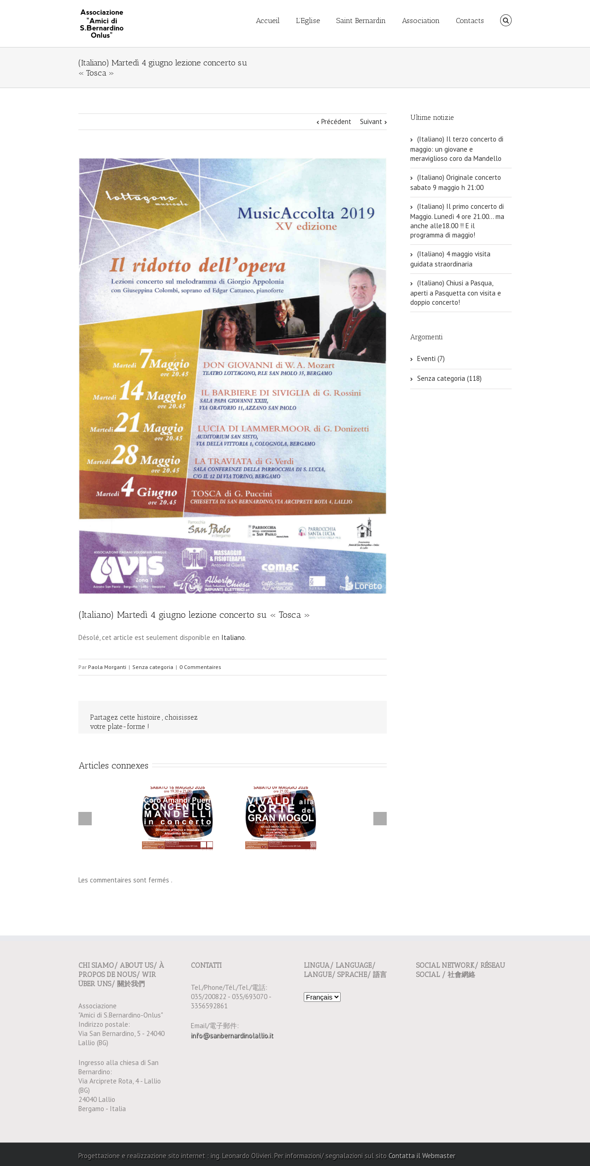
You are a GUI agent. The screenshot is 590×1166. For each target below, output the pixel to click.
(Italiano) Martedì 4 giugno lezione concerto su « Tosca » (194, 614)
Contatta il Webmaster (422, 1155)
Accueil (268, 20)
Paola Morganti (107, 666)
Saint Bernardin (361, 20)
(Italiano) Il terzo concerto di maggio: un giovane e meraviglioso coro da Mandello (456, 149)
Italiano (233, 637)
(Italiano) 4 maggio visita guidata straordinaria (450, 258)
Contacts (470, 20)
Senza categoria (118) (449, 378)
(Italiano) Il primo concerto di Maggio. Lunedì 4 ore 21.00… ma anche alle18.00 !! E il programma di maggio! (457, 220)
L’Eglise (308, 20)
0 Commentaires (200, 666)
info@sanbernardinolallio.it (232, 1034)
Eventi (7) (431, 358)
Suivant (371, 121)
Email (368, 718)
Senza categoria (152, 666)
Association (421, 20)
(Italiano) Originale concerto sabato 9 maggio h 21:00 (455, 182)
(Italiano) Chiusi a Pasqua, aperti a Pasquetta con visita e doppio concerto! (455, 292)
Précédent (336, 121)
